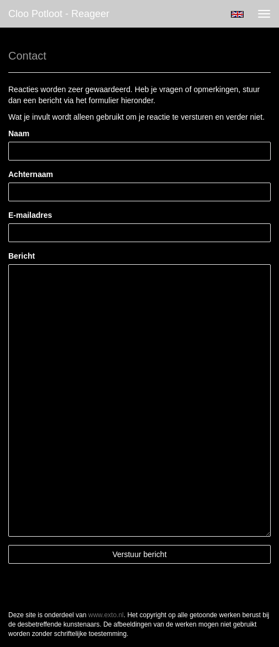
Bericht (21, 256)
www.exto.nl (106, 615)
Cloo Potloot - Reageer (58, 13)
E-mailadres (30, 215)
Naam (18, 133)
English (237, 14)
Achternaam (30, 174)
